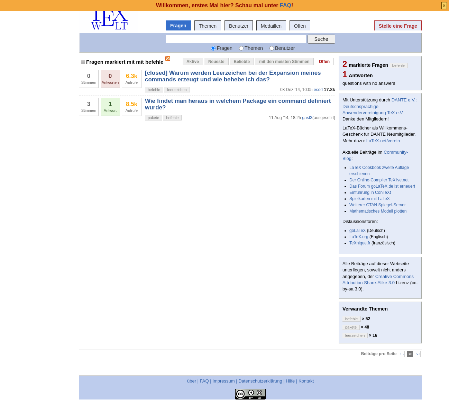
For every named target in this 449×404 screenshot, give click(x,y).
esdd (318, 89)
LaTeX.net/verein (383, 140)
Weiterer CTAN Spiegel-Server (377, 205)
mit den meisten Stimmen (284, 61)
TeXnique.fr (359, 243)
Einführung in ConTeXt (370, 192)
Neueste (216, 61)
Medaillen (271, 26)
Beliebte (242, 61)
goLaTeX (357, 230)
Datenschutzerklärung (260, 381)
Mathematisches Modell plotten (377, 211)
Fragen (178, 25)
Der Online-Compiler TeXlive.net (379, 180)
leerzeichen (176, 90)
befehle (154, 90)
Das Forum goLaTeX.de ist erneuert (382, 186)
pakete (153, 118)
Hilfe (290, 381)
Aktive (192, 61)
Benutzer (238, 26)
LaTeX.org (358, 236)
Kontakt (306, 381)
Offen (300, 26)
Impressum (223, 381)
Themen (208, 26)
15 (402, 354)
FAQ (204, 381)
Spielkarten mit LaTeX (369, 198)
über (191, 381)
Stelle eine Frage (398, 26)
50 (418, 354)
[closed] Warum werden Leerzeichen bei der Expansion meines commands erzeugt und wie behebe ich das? (233, 76)
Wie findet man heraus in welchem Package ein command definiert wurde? (238, 104)
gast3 (307, 117)
